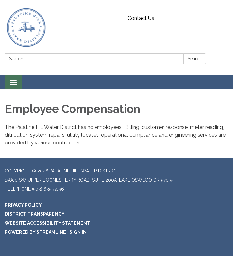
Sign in (78, 232)
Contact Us (140, 18)
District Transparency (35, 214)
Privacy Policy (23, 205)
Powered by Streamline (35, 232)
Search (195, 58)
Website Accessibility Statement (47, 223)
